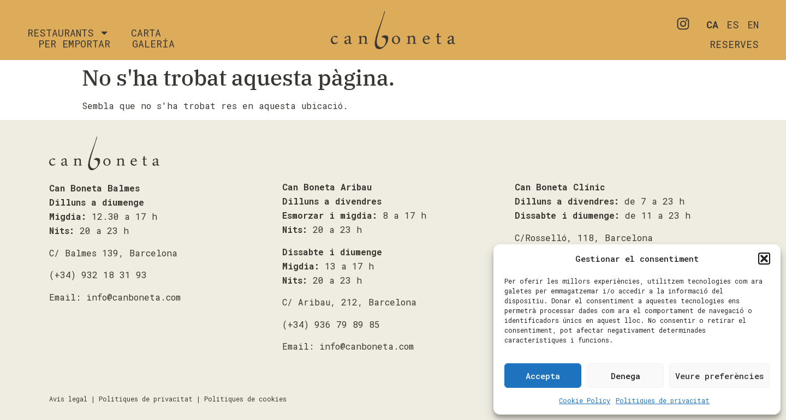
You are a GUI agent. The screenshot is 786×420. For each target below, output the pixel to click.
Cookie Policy (584, 400)
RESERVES (734, 44)
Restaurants (68, 32)
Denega (625, 375)
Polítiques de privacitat (663, 400)
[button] (764, 258)
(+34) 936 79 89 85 (331, 324)
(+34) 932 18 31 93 (98, 274)
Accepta (543, 375)
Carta (146, 32)
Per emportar (74, 43)
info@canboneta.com (133, 297)
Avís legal (68, 398)
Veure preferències (719, 375)
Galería (153, 43)
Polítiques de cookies (245, 398)
